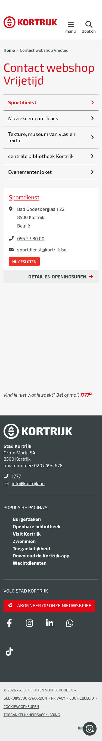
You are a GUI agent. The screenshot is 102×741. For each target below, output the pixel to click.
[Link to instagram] (30, 623)
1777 (16, 476)
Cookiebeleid (81, 698)
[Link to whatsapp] (70, 623)
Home (9, 50)
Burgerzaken (27, 519)
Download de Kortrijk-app (41, 555)
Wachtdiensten (30, 563)
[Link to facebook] (10, 623)
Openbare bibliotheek (36, 526)
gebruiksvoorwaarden (25, 698)
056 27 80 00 (30, 238)
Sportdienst (24, 197)
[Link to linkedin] (50, 623)
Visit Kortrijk (27, 533)
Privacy (58, 698)
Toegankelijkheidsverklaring (32, 714)
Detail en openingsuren (57, 276)
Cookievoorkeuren (21, 706)
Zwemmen (24, 541)
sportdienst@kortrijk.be (41, 249)
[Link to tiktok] (10, 651)
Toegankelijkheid (31, 548)
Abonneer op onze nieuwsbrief (54, 605)
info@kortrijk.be (28, 483)
